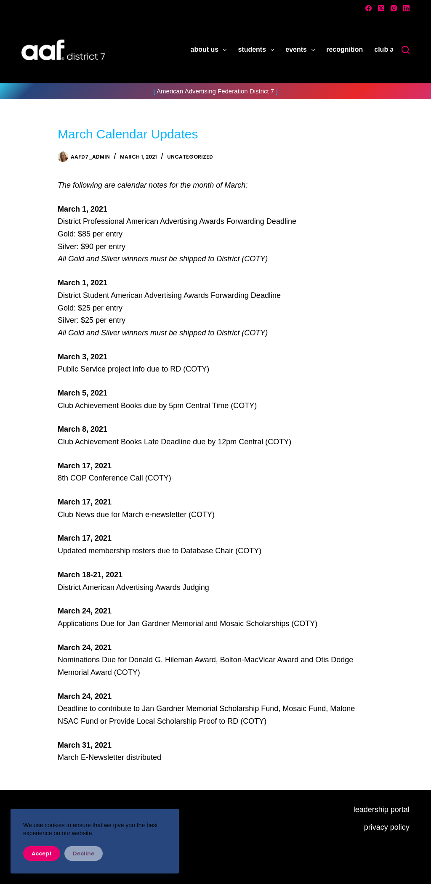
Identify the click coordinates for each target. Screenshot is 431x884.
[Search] (406, 50)
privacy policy (387, 827)
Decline (83, 853)
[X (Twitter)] (381, 8)
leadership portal (382, 809)
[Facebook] (368, 8)
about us (210, 50)
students (257, 50)
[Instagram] (394, 8)
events (301, 50)
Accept (42, 853)
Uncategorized (190, 156)
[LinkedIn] (406, 8)
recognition (344, 49)
